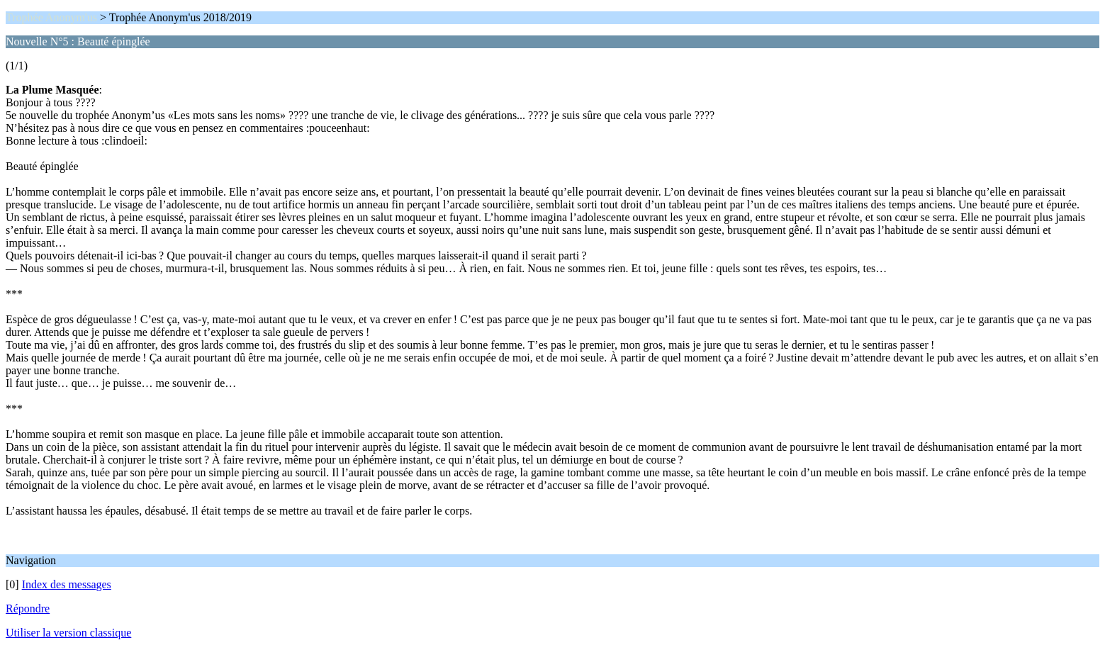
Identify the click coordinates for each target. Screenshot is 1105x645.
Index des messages (66, 584)
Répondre (28, 608)
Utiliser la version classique (68, 633)
